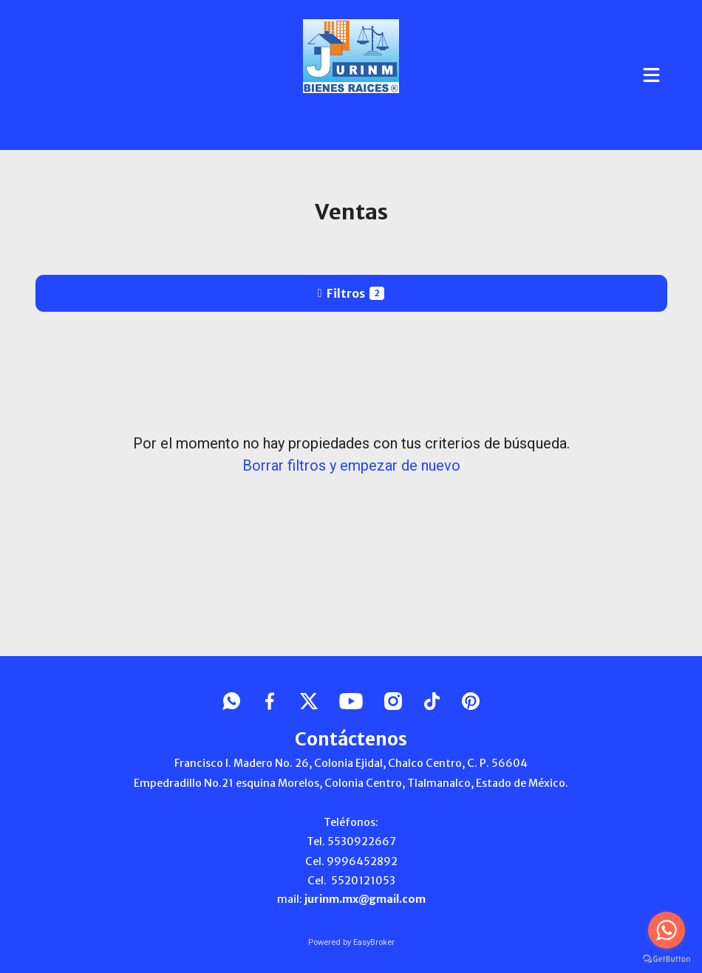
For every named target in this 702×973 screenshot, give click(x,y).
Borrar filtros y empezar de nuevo (351, 465)
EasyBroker (374, 942)
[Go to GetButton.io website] (666, 958)
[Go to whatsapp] (666, 930)
